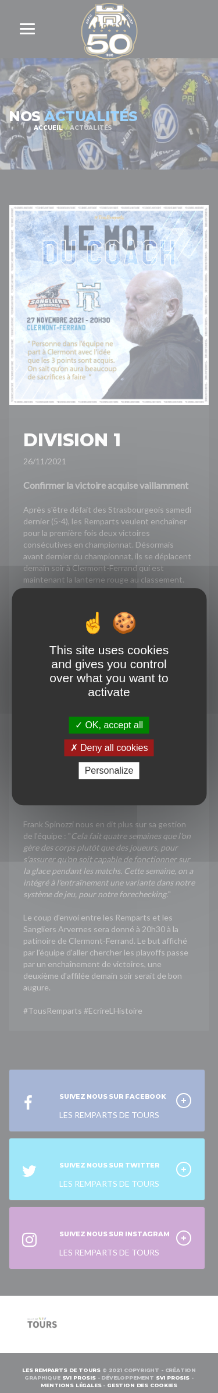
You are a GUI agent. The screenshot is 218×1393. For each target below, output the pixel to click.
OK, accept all (109, 725)
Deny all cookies (109, 748)
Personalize (109, 770)
